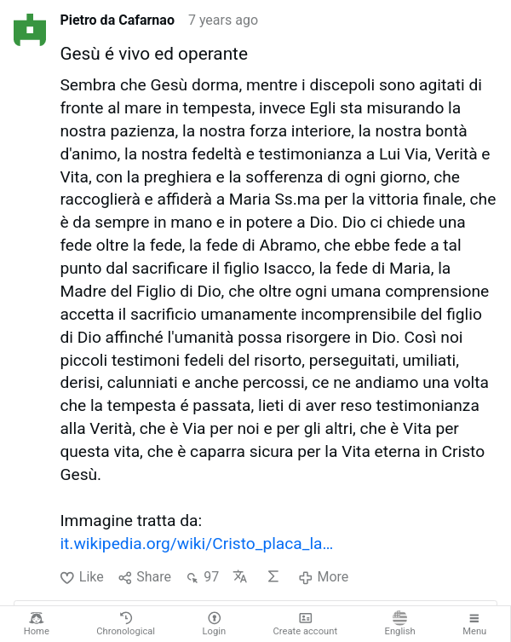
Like (81, 577)
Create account (305, 623)
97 (202, 577)
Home (36, 623)
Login (215, 623)
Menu (474, 623)
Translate (240, 576)
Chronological (125, 623)
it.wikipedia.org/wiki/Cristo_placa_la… (196, 543)
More (323, 577)
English (400, 623)
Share (144, 577)
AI (273, 576)
